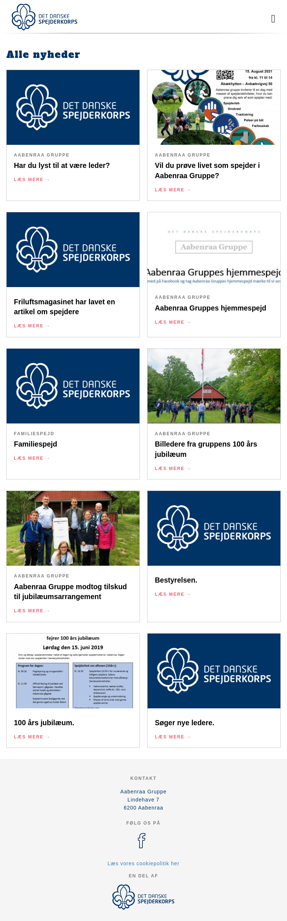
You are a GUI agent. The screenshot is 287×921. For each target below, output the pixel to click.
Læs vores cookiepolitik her (144, 863)
